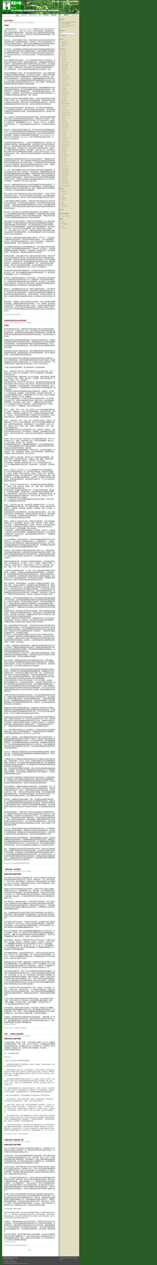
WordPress (64, 228)
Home (17, 15)
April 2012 (63, 81)
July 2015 (63, 60)
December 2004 (65, 170)
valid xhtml (12, 1263)
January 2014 (64, 69)
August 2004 (64, 177)
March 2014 (64, 66)
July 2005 (63, 157)
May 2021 (63, 53)
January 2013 (64, 75)
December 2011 (65, 84)
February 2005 (64, 166)
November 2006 (65, 144)
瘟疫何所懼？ (9, 20)
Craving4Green (63, 1257)
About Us (24, 15)
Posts (62, 216)
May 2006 (63, 153)
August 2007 (64, 129)
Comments (67, 216)
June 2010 (63, 97)
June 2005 (63, 159)
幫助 (60, 15)
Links (39, 15)
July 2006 (63, 149)
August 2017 (64, 56)
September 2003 (65, 185)
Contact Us (32, 15)
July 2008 (63, 116)
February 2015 (64, 62)
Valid (64, 223)
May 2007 (63, 133)
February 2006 (64, 155)
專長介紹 (53, 15)
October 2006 (64, 146)
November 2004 (65, 172)
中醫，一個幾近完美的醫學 (13, 1034)
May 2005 (63, 162)
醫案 (28, 22)
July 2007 (63, 131)
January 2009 (64, 110)
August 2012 (64, 79)
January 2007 (64, 140)
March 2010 (64, 101)
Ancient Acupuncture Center (65, 2)
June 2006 (63, 151)
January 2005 (64, 168)
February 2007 (64, 138)
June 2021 (63, 51)
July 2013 (63, 71)
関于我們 (46, 15)
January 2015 (64, 64)
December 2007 (65, 125)
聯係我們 (66, 15)
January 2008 (64, 123)
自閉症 (28, 1036)
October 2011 (64, 86)
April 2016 (63, 58)
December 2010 (65, 92)
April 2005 (63, 164)
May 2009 (63, 107)
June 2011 (63, 88)
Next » (29, 1250)
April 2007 (63, 136)
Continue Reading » (10, 1024)
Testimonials (74, 15)
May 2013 (63, 73)
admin (10, 22)
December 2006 (65, 142)
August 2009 (64, 105)
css (18, 1263)
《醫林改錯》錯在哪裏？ (13, 869)
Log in (62, 221)
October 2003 (64, 183)
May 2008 (63, 118)
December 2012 (65, 77)
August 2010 (64, 95)
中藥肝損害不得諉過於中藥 (13, 1140)
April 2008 (63, 120)
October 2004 (64, 175)
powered (7, 1261)
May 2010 (63, 99)
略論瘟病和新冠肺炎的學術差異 (15, 320)
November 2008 (65, 112)
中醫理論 (31, 22)
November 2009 (65, 103)
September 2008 (65, 114)
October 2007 (64, 127)
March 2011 (64, 90)
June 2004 (63, 179)
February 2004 (64, 181)
